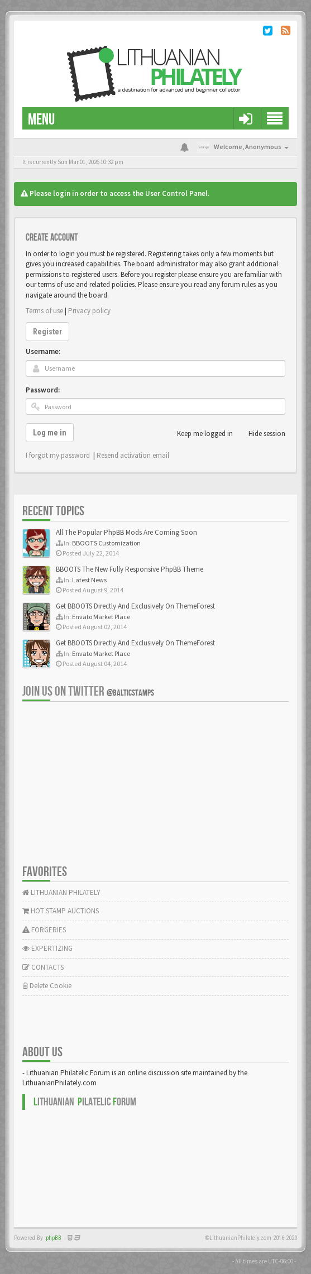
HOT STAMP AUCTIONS (60, 911)
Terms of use (44, 310)
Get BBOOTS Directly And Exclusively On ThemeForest (135, 606)
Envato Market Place (101, 616)
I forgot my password (58, 455)
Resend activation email (133, 455)
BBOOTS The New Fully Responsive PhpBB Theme (129, 569)
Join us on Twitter (88, 691)
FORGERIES (44, 930)
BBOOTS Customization (106, 543)
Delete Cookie (46, 985)
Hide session (260, 434)
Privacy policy (89, 310)
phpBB (53, 1238)
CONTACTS (43, 967)
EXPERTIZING (47, 948)
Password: (43, 390)
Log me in (49, 432)
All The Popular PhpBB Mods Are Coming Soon (126, 532)
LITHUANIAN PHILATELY (61, 892)
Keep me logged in (199, 434)
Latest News (89, 580)
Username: (43, 351)
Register (47, 331)
